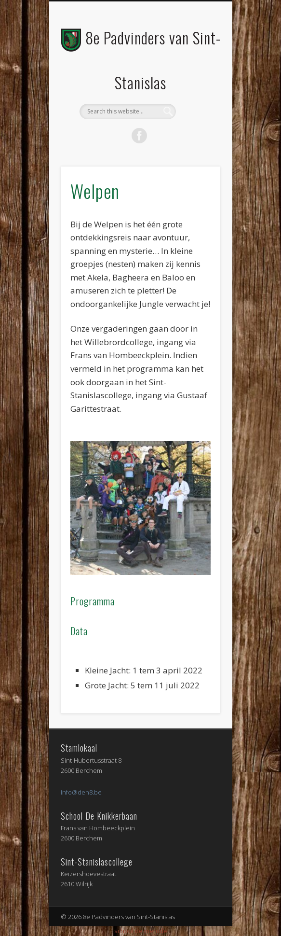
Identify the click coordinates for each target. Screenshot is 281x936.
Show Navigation (196, 86)
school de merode (140, 930)
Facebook (139, 135)
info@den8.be (81, 792)
